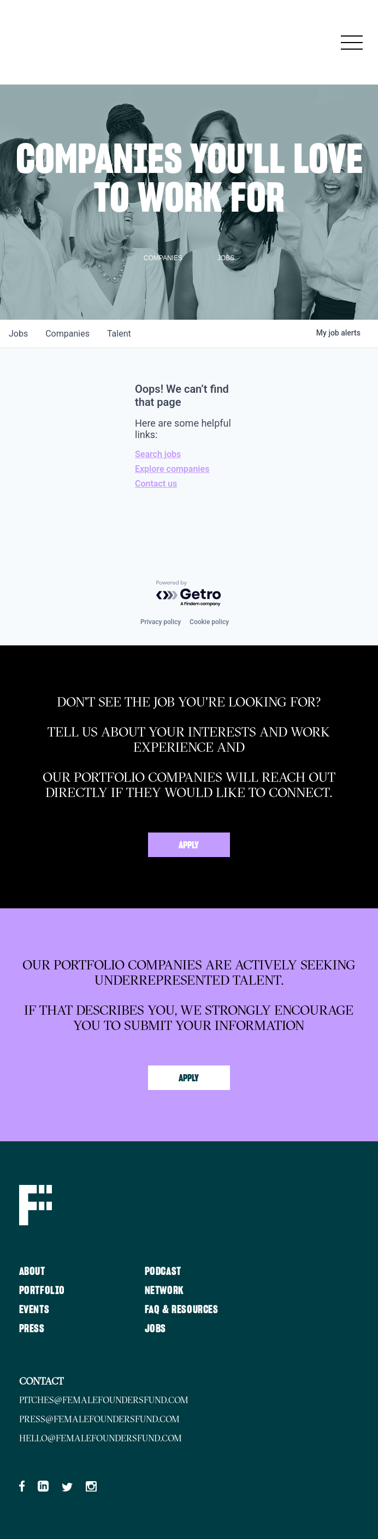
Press (32, 1329)
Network (164, 1290)
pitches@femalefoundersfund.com (103, 1399)
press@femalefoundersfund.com (99, 1419)
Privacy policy (160, 622)
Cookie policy (209, 622)
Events (34, 1309)
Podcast (163, 1271)
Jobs (155, 1329)
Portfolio (42, 1290)
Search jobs (158, 454)
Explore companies (172, 469)
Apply (189, 846)
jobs (18, 333)
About (32, 1271)
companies (67, 333)
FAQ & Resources (181, 1309)
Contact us (156, 483)
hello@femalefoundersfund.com (100, 1438)
